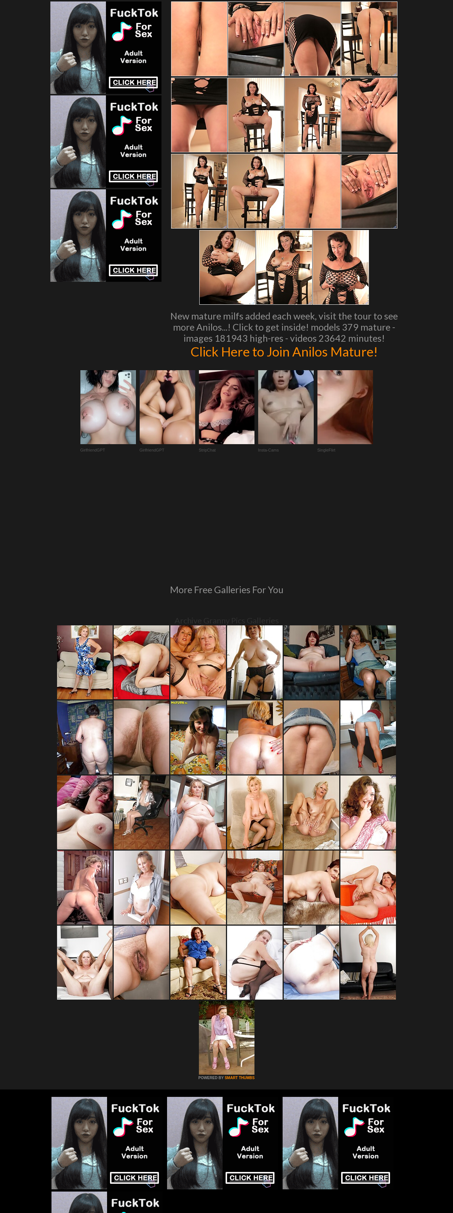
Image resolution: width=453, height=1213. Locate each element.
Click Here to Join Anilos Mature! (284, 351)
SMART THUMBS (239, 977)
